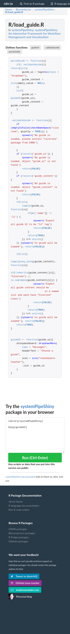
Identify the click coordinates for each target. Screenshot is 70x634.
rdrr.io (8, 3)
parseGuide (14, 51)
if (17, 64)
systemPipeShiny (37, 406)
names (22, 280)
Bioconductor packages (22, 533)
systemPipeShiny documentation (20, 477)
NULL (40, 83)
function (36, 61)
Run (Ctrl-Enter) (35, 457)
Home (8, 9)
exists (28, 154)
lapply (26, 206)
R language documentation (24, 505)
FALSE (35, 169)
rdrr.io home (16, 501)
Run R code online (19, 509)
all (24, 202)
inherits (22, 273)
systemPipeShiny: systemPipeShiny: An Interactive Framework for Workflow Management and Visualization (34, 33)
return (15, 68)
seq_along (27, 261)
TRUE (37, 131)
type (25, 347)
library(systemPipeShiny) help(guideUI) (35, 435)
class (52, 72)
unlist (36, 239)
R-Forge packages (19, 537)
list (23, 68)
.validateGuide (52, 47)
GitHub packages (18, 541)
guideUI (35, 47)
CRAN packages (18, 529)
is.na (14, 280)
